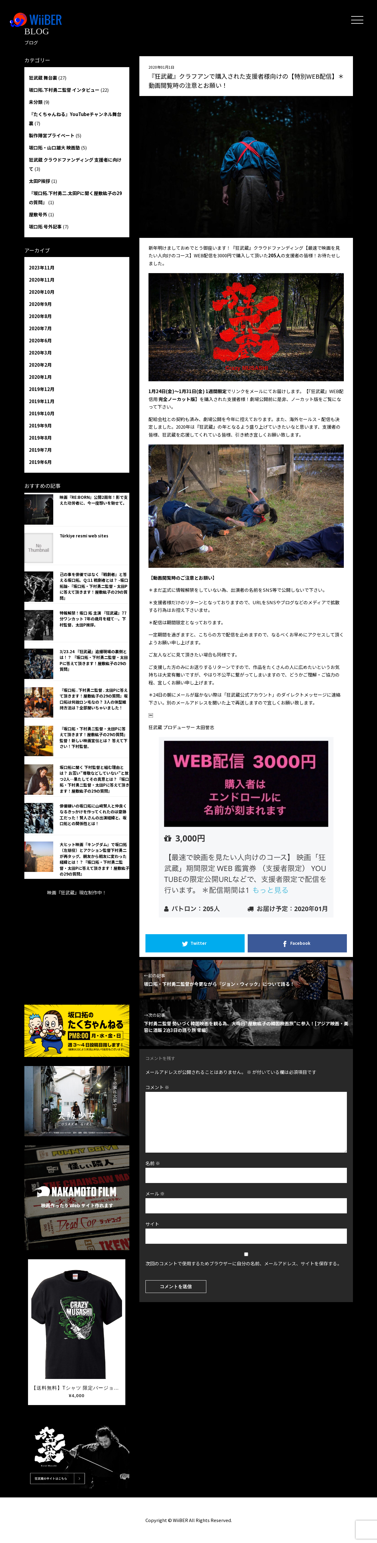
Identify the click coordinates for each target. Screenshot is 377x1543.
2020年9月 (40, 304)
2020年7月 (40, 328)
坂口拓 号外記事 (45, 226)
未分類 (36, 102)
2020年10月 (41, 292)
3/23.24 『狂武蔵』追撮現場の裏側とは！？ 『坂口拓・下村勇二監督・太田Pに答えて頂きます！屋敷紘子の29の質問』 (94, 660)
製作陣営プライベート (52, 135)
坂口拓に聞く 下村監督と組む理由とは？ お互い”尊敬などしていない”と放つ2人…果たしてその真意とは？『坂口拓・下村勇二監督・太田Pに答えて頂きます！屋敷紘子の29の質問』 (94, 779)
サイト (152, 1224)
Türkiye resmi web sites (84, 536)
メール (155, 1193)
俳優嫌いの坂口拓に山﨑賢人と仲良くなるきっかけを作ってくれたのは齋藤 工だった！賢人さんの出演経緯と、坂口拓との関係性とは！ (93, 815)
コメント (157, 1087)
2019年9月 (40, 425)
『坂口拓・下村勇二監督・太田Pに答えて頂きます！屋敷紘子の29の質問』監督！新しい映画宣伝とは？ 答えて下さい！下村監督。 (93, 737)
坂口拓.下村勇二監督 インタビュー (64, 90)
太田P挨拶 (39, 181)
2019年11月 (41, 401)
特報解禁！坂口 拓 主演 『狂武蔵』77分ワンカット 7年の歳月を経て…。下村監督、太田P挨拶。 (93, 619)
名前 (152, 1163)
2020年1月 (40, 377)
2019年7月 (40, 450)
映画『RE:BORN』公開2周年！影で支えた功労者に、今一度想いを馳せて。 (94, 500)
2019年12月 (41, 389)
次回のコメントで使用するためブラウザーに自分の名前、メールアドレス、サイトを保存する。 (243, 1263)
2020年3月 (40, 352)
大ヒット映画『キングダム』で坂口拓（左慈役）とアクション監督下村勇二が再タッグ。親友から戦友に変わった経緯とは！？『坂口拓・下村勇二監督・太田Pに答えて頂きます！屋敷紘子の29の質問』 (94, 859)
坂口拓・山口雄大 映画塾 (54, 147)
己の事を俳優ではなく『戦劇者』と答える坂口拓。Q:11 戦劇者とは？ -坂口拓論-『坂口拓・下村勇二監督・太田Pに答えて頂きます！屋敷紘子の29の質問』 (94, 586)
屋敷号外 (38, 214)
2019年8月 (40, 437)
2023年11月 (41, 267)
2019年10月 (41, 413)
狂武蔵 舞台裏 (43, 77)
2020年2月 (40, 365)
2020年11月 (41, 279)
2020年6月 (40, 340)
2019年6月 (40, 462)
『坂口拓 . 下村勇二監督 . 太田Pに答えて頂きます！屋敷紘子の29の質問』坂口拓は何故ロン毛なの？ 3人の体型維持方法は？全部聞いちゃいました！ (94, 699)
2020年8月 (40, 316)
